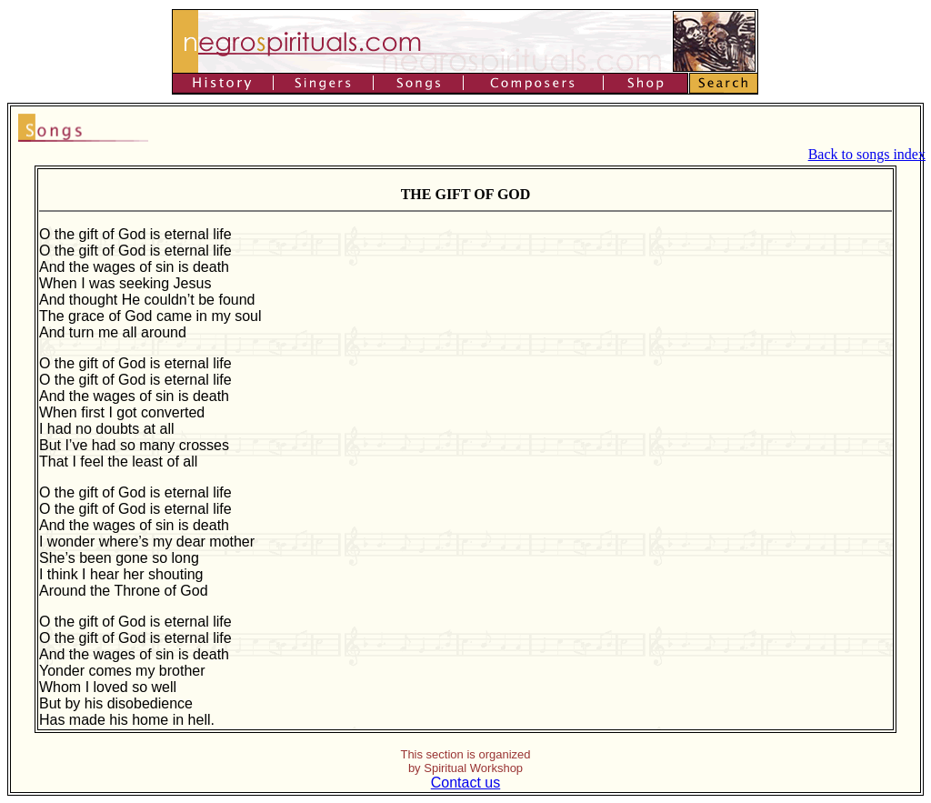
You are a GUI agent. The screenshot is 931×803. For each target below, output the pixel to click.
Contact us (465, 782)
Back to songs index (867, 154)
